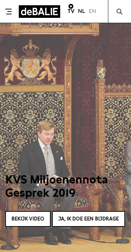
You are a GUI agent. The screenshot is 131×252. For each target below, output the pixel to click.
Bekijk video (28, 219)
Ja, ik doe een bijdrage (88, 219)
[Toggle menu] (8, 11)
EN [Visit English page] (92, 11)
